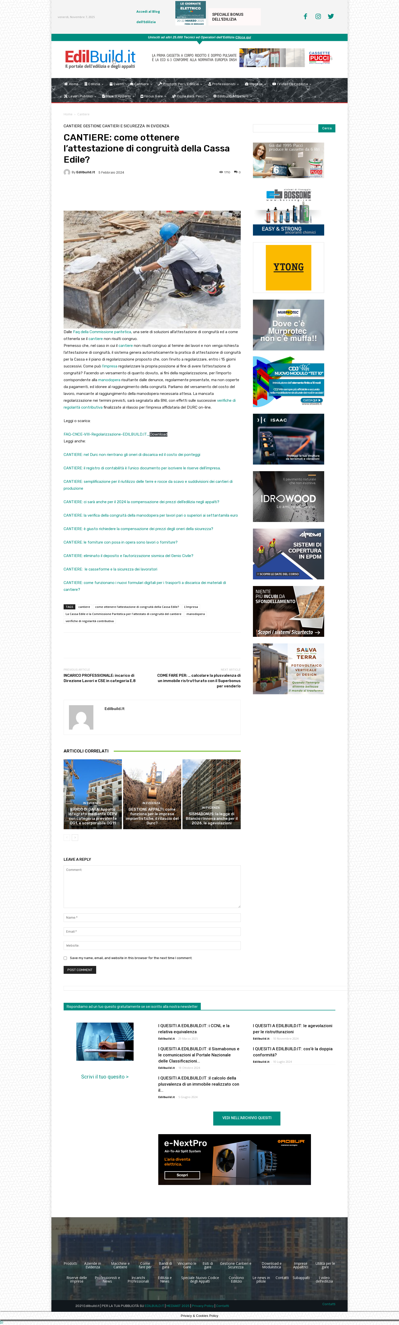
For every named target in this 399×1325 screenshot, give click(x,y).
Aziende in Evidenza (92, 1265)
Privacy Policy (203, 1306)
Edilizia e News (165, 1279)
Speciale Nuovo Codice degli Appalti (200, 1279)
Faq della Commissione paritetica (102, 332)
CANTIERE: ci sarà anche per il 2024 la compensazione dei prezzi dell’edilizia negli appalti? (141, 502)
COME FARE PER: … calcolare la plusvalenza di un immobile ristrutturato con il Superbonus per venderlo (199, 680)
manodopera (109, 380)
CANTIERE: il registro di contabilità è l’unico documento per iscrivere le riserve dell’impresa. (142, 468)
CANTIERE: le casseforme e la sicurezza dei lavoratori (110, 569)
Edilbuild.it (85, 172)
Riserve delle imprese (76, 1279)
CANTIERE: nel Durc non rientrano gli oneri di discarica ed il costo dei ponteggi (132, 454)
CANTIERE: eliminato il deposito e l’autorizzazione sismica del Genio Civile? (128, 555)
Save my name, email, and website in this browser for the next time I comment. (131, 958)
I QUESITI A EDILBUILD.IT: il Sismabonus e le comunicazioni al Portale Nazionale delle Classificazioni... (198, 1055)
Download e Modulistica (272, 1265)
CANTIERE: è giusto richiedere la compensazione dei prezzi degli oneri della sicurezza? (138, 529)
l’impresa (109, 366)
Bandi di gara (165, 1265)
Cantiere (83, 114)
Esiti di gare (208, 1265)
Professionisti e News (107, 1279)
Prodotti (70, 1263)
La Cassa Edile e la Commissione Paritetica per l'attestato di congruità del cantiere (123, 614)
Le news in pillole (261, 1279)
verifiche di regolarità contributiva (90, 621)
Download (158, 434)
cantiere (96, 338)
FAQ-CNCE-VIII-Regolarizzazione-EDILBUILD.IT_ (107, 434)
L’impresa (191, 607)
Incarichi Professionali (138, 1279)
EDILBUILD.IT (154, 1306)
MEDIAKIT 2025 (178, 1306)
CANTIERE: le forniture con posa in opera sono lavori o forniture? (121, 542)
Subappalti (301, 1277)
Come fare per (145, 1265)
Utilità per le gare (325, 1265)
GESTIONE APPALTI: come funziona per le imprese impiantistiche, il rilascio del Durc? (152, 816)
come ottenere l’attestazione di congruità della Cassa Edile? (137, 607)
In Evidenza (157, 126)
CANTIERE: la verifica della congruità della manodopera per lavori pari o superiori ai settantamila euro (151, 515)
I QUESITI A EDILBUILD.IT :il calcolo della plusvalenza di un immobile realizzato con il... (198, 1084)
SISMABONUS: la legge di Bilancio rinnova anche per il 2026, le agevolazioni (212, 818)
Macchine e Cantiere (120, 1265)
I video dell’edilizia (324, 1279)
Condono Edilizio (236, 1279)
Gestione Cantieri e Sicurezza (114, 126)
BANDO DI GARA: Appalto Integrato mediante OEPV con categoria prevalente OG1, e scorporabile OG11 (92, 816)
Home (68, 114)
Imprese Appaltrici (300, 1265)
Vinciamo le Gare (187, 1265)
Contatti (282, 1277)
